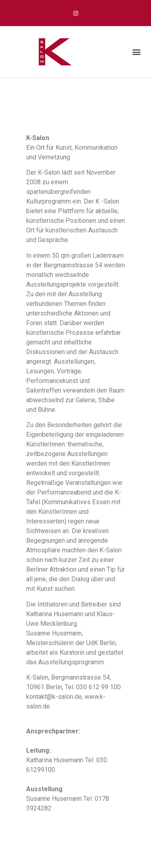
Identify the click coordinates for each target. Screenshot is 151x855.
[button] (136, 52)
